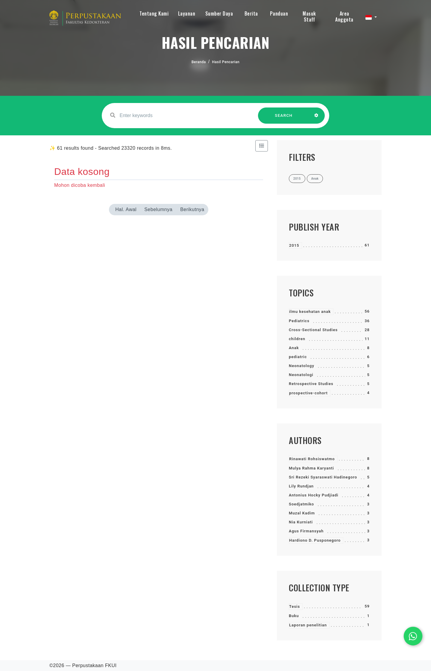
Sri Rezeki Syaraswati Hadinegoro (323, 477)
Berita (251, 13)
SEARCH (283, 118)
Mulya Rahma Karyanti (311, 468)
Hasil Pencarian (226, 62)
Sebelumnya (158, 209)
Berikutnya (192, 209)
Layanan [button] (186, 13)
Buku (294, 616)
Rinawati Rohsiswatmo (312, 459)
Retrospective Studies (311, 383)
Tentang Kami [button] (154, 13)
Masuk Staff (309, 16)
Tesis (294, 606)
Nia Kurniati (301, 522)
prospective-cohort (308, 393)
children (297, 339)
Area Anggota (344, 16)
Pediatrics (299, 321)
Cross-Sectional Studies (313, 330)
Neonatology (301, 365)
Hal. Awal (125, 209)
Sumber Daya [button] (219, 13)
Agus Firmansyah (306, 531)
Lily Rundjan (301, 486)
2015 (294, 245)
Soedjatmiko (301, 504)
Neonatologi (301, 374)
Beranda (199, 62)
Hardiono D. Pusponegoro (315, 540)
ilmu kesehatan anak (310, 311)
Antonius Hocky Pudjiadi (313, 495)
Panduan (279, 13)
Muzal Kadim (302, 513)
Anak (294, 348)
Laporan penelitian (308, 625)
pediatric (298, 357)
